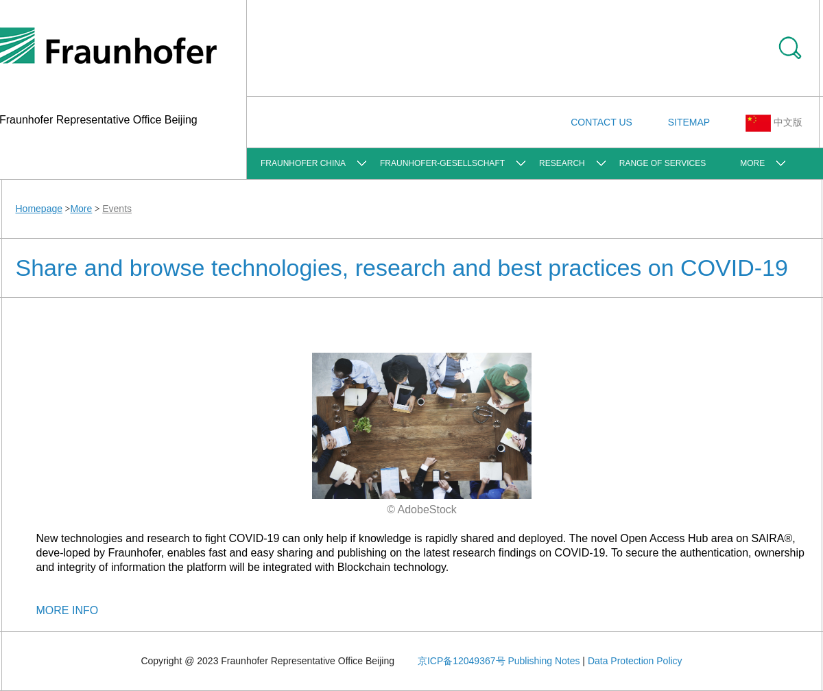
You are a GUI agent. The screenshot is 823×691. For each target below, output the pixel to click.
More (752, 163)
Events (117, 208)
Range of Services (662, 163)
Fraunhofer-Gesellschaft (442, 163)
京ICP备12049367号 (461, 660)
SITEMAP (689, 122)
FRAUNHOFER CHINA (303, 163)
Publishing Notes (544, 660)
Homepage (39, 208)
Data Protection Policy (635, 660)
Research (562, 163)
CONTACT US (601, 122)
